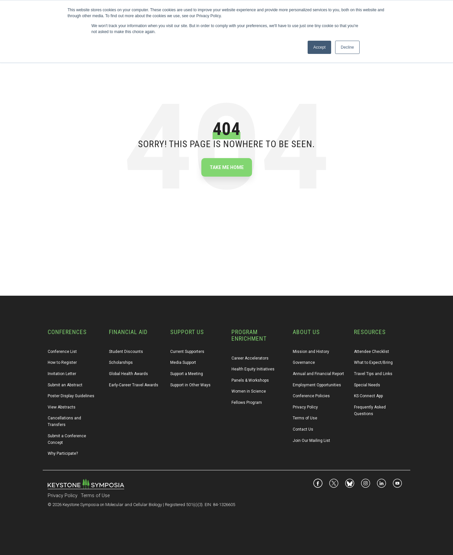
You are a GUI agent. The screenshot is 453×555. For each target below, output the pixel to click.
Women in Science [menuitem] (248, 391)
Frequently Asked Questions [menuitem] (370, 410)
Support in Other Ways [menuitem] (190, 385)
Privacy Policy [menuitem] (305, 407)
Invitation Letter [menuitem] (62, 373)
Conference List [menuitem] (62, 351)
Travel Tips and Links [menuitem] (373, 373)
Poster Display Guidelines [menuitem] (71, 396)
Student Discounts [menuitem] (126, 351)
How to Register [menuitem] (62, 362)
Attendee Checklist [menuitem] (371, 351)
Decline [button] (347, 47)
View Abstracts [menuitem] (62, 407)
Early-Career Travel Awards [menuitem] (133, 385)
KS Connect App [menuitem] (368, 396)
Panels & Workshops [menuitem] (250, 380)
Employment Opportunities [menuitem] (317, 385)
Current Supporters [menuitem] (187, 351)
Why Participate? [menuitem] (63, 453)
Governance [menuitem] (304, 362)
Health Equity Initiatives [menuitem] (253, 369)
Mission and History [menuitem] (311, 351)
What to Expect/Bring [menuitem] (373, 362)
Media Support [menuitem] (183, 362)
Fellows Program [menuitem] (246, 402)
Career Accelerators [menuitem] (250, 358)
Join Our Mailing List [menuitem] (311, 440)
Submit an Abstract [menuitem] (65, 385)
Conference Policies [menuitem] (311, 396)
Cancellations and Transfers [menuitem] (65, 421)
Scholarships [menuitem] (121, 362)
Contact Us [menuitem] (303, 429)
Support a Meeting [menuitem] (186, 373)
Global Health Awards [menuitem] (128, 373)
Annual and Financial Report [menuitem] (318, 373)
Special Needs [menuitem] (367, 385)
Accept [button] (319, 47)
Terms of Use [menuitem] (305, 418)
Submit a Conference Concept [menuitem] (67, 439)
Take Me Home (227, 167)
